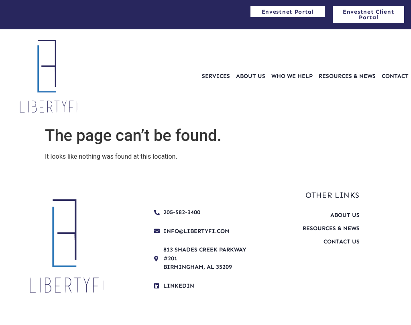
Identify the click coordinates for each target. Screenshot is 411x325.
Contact (395, 76)
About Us (250, 76)
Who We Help (292, 76)
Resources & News (347, 76)
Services (216, 76)
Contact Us (342, 241)
